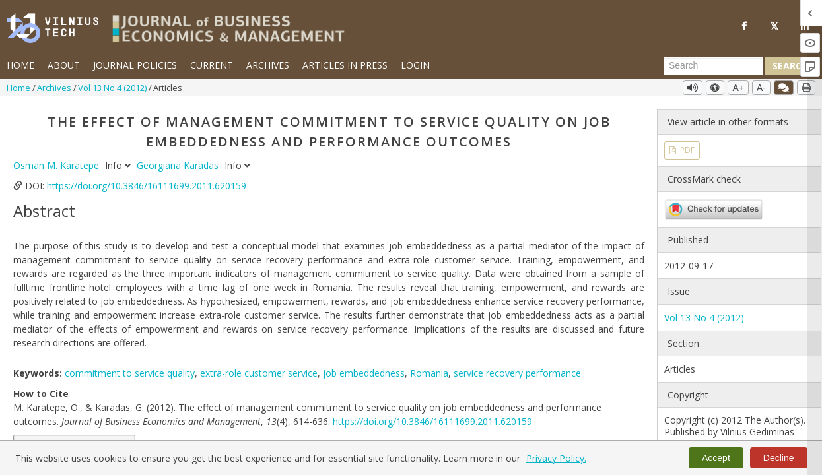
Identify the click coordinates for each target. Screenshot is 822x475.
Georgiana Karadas (179, 165)
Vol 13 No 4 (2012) (113, 88)
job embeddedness (364, 373)
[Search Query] (713, 66)
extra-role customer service (259, 373)
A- (761, 87)
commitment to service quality (130, 373)
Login (415, 65)
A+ (738, 87)
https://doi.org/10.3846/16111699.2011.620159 (146, 185)
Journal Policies (135, 65)
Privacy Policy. (556, 458)
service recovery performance (517, 373)
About (64, 65)
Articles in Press (345, 65)
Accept (716, 458)
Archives (267, 65)
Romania (429, 373)
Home (20, 65)
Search (790, 65)
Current (211, 65)
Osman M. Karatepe (57, 165)
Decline (778, 458)
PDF (686, 150)
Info (119, 165)
